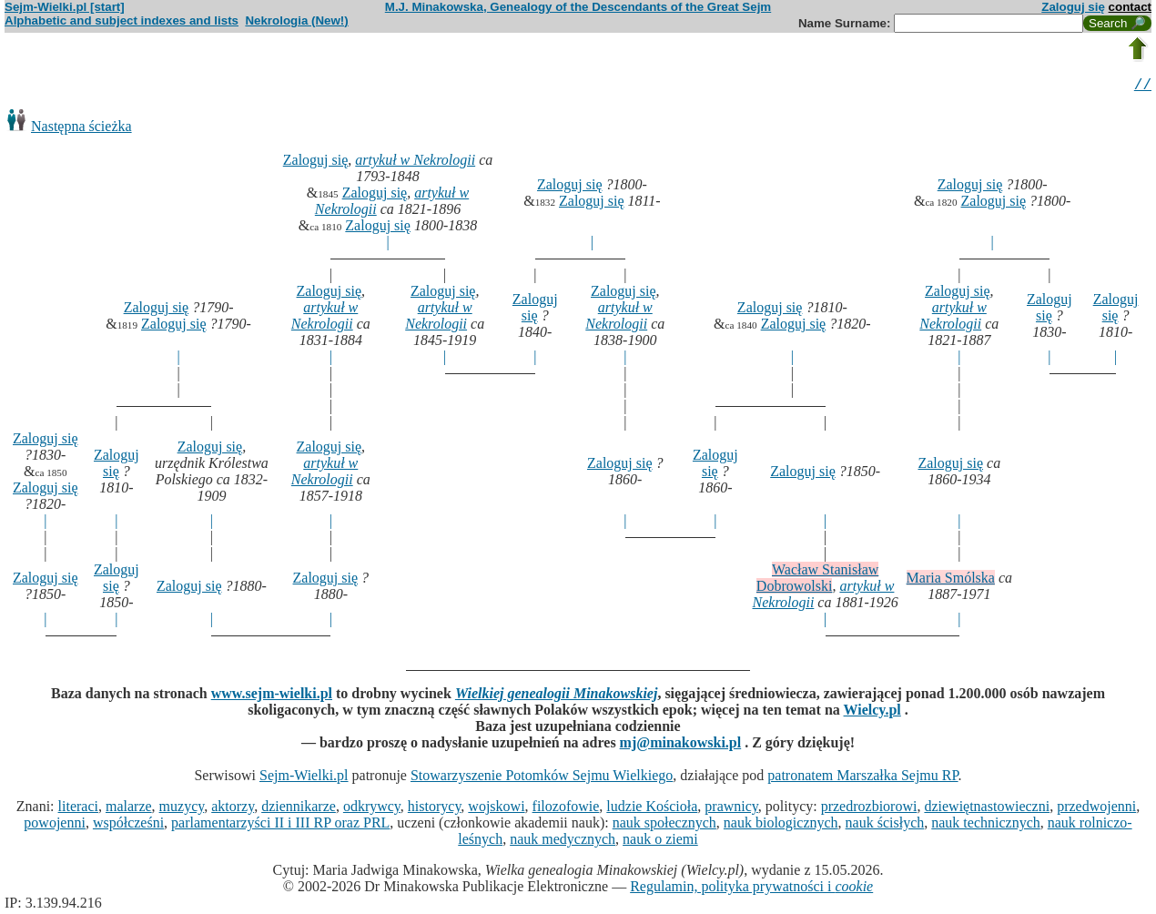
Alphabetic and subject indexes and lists (121, 20)
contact (1130, 7)
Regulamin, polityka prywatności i (751, 889)
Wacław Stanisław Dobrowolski (817, 580)
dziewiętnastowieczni (987, 809)
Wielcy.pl (872, 712)
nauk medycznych (562, 841)
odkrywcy (372, 809)
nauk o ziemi (660, 841)
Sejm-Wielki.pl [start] (65, 7)
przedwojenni (1096, 809)
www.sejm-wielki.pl (271, 696)
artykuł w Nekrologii (415, 162)
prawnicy (731, 809)
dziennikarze (298, 809)
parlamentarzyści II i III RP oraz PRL (280, 825)
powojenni (55, 825)
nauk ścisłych (885, 825)
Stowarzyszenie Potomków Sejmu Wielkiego (542, 778)
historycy (434, 809)
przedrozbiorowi (869, 809)
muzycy (182, 809)
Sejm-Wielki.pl (304, 778)
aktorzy (232, 809)
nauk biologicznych (781, 825)
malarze (129, 809)
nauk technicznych (985, 825)
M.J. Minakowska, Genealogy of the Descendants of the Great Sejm (578, 7)
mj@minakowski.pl (681, 745)
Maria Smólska (951, 580)
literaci (78, 809)
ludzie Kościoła (651, 809)
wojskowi (496, 809)
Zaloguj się (1073, 7)
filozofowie (566, 809)
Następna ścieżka (81, 129)
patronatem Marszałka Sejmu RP (862, 778)
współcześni (128, 825)
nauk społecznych (664, 825)
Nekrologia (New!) (296, 20)
